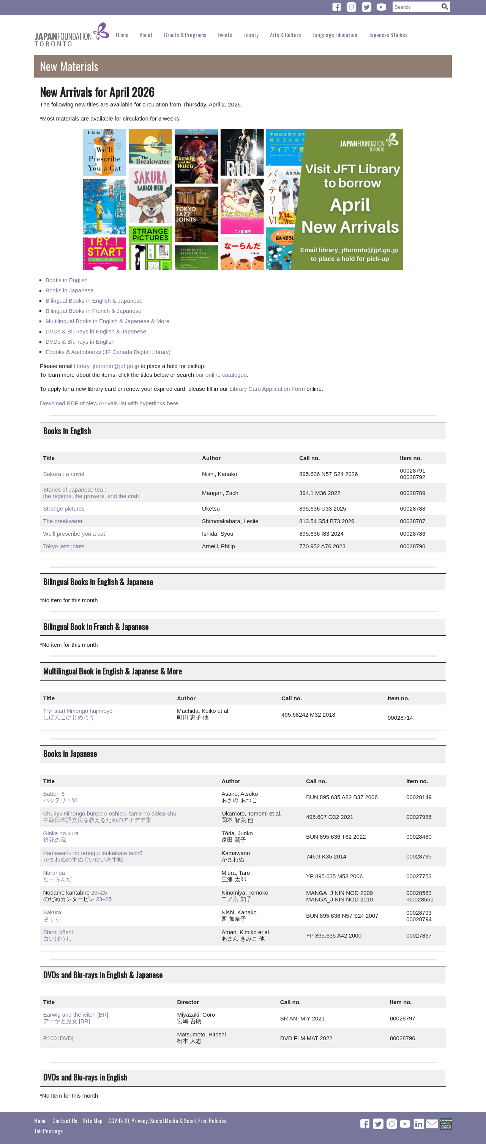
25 (104, 892)
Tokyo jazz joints (64, 546)
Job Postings (48, 1131)
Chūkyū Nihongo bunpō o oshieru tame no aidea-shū (110, 813)
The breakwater (63, 521)
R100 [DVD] (58, 1038)
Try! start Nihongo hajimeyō (78, 711)
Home (122, 34)
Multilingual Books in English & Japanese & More (107, 321)
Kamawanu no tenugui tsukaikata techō (93, 853)
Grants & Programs (185, 34)
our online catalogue (221, 374)
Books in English (67, 280)
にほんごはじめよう (69, 717)
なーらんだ (57, 879)
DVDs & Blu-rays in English (80, 341)
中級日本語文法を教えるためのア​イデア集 (97, 820)
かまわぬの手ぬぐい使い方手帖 (83, 859)
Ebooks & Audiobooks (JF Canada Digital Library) (108, 352)
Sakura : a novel (63, 474)
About (146, 34)
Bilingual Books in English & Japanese (94, 300)
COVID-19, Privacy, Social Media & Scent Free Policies (167, 1120)
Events (225, 34)
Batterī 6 (54, 793)
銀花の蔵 (54, 839)
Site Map (93, 1120)
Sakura (52, 912)
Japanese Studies (388, 34)
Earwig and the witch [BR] (76, 1014)
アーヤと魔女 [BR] (66, 1021)
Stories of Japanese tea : (74, 489)
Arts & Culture (285, 34)
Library (251, 34)
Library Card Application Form (267, 389)
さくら (51, 919)
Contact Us (64, 1120)
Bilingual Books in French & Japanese (94, 311)
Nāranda (54, 873)
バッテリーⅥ (60, 800)
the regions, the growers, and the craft (91, 496)
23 (94, 892)
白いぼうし (57, 938)
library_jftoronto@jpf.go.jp (106, 366)
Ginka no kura (61, 833)
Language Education (334, 34)
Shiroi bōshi (58, 932)
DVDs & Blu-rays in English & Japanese (96, 331)
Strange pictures (64, 508)
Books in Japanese (70, 290)
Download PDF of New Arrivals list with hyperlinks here (109, 403)
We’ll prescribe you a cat (74, 533)
